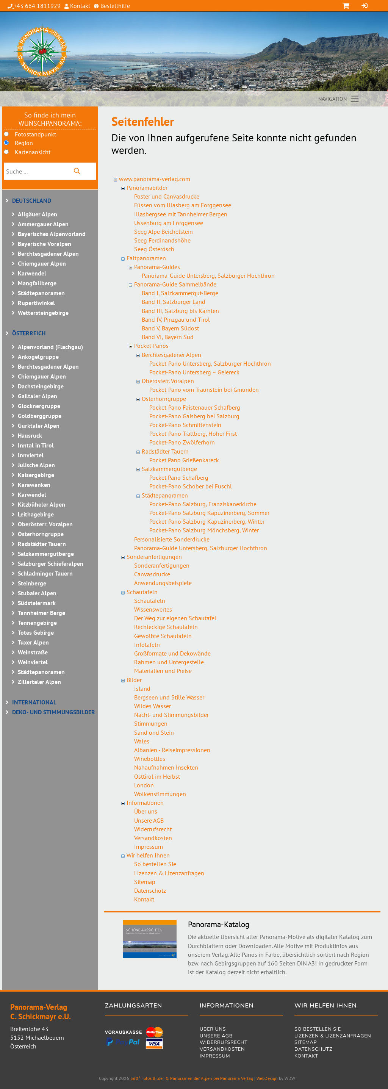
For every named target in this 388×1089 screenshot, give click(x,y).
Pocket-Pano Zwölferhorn (182, 442)
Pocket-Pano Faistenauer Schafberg (194, 407)
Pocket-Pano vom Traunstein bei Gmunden (204, 389)
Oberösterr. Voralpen (45, 524)
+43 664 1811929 (37, 5)
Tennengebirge (37, 622)
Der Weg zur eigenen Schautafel (175, 618)
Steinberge (32, 583)
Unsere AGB (149, 820)
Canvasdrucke (152, 574)
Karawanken (34, 484)
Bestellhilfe (114, 5)
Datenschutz (150, 890)
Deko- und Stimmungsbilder (53, 712)
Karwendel (32, 273)
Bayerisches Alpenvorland (52, 234)
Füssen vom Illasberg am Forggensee (182, 205)
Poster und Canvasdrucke (166, 196)
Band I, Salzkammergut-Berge (180, 293)
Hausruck (30, 435)
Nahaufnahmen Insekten (166, 767)
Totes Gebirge (36, 632)
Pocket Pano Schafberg (178, 477)
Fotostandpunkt (35, 134)
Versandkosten (153, 838)
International (34, 702)
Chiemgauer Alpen (42, 263)
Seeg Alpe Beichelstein (163, 231)
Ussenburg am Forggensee (168, 223)
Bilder (134, 680)
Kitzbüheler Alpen (41, 504)
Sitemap (144, 882)
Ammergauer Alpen (43, 224)
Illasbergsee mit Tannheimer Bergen (180, 214)
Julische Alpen (36, 465)
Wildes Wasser (152, 706)
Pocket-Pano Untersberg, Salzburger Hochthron (210, 363)
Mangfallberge (37, 283)
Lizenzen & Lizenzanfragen (169, 873)
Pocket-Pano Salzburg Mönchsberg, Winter (204, 530)
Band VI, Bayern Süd (168, 337)
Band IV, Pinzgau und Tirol (176, 319)
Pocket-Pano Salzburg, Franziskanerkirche (203, 504)
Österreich (28, 333)
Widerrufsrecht (153, 829)
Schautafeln (142, 592)
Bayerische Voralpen (44, 243)
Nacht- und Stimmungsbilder (171, 714)
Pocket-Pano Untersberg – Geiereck (194, 372)
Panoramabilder (147, 187)
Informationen (145, 802)
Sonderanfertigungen (154, 556)
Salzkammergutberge (46, 553)
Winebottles (149, 758)
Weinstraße (33, 652)
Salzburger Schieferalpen (50, 563)
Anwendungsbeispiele (163, 583)
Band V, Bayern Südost (170, 328)
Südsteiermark (37, 603)
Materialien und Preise (163, 670)
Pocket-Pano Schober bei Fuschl (190, 486)
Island (142, 688)
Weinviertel (33, 662)
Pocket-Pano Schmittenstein (185, 425)
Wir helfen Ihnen (148, 855)
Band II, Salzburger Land (173, 301)
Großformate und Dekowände (172, 653)
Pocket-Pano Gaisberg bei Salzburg (194, 416)
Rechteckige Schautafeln (166, 627)
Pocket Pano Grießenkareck (184, 460)
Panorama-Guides (157, 267)
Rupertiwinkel (36, 303)
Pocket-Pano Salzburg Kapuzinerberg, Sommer (209, 512)
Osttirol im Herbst (157, 776)
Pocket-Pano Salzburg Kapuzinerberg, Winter (206, 521)
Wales (141, 741)
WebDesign (267, 1078)
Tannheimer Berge (41, 612)
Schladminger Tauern (45, 573)
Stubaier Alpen (37, 593)
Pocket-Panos (151, 345)
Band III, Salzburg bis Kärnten (180, 310)
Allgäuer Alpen (37, 214)
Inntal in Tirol (36, 445)
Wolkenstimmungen (160, 794)
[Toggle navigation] (339, 98)
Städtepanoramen (41, 293)
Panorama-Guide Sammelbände (175, 284)
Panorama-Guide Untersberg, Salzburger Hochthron (208, 275)
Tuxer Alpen (33, 642)
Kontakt (79, 5)
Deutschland (31, 200)
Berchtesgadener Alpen (48, 253)
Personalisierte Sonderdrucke (172, 539)
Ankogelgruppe (38, 356)
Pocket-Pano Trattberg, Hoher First (193, 433)
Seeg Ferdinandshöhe (162, 240)
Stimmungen (150, 723)
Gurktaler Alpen (38, 425)
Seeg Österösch (154, 249)
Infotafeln (147, 644)
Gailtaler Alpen (37, 396)
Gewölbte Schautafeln (163, 636)
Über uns (145, 811)
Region (24, 143)
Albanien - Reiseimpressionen (172, 750)
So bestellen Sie (155, 864)
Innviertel (31, 455)
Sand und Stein (154, 732)
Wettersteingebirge (43, 312)
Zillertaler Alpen (39, 681)
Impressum (148, 846)
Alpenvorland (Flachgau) (50, 346)
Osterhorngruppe (41, 534)
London (144, 785)
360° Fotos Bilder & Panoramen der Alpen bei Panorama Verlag (191, 1078)
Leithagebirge (36, 514)
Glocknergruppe (39, 406)
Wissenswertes (153, 609)
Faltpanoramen (146, 258)
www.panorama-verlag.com (154, 179)
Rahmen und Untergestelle (169, 662)
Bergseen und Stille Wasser (169, 697)
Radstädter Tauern (42, 544)
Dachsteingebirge (41, 386)
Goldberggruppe (39, 415)
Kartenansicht (32, 152)
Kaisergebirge (36, 475)
